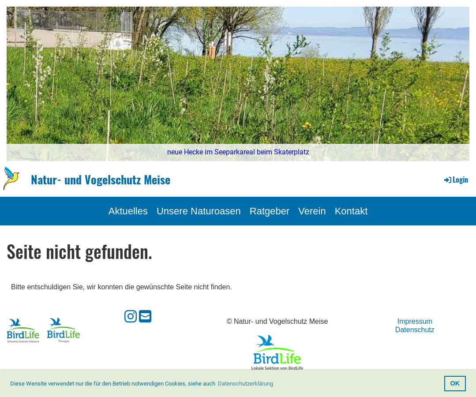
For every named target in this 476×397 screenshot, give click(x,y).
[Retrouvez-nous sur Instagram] (130, 317)
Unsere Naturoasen (199, 211)
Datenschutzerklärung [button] (245, 383)
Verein (312, 211)
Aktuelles (128, 211)
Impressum (414, 321)
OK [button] (455, 383)
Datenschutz (415, 329)
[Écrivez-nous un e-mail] (145, 317)
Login (455, 179)
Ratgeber (270, 211)
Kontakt (351, 211)
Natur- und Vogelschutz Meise (100, 179)
